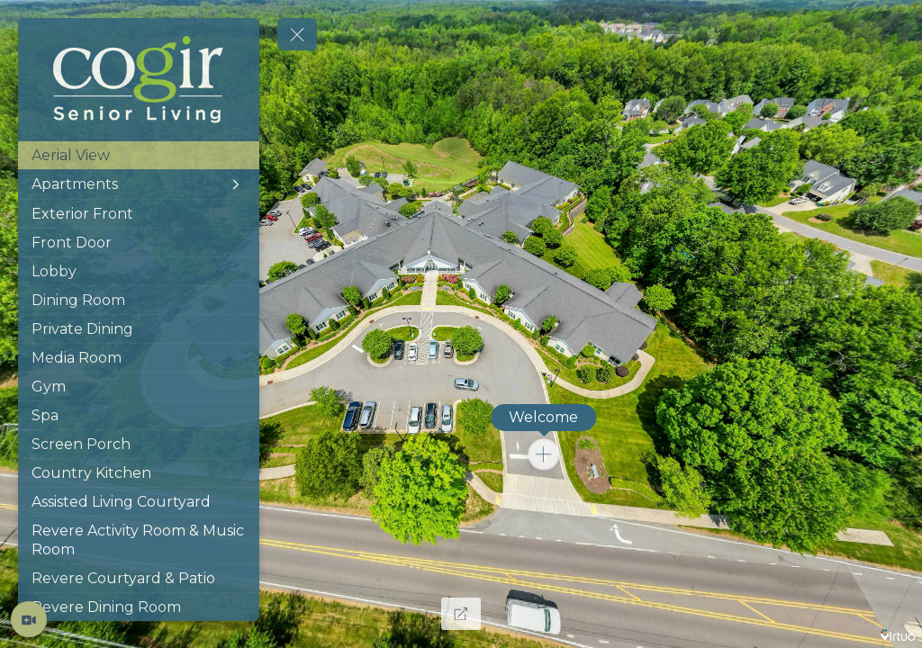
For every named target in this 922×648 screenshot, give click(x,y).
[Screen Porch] (138, 444)
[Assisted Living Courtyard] (138, 502)
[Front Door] (138, 242)
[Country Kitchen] (138, 473)
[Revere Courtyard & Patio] (138, 578)
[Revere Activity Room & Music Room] (138, 540)
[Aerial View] (138, 155)
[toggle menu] (297, 34)
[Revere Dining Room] (138, 607)
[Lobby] (138, 271)
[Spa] (138, 415)
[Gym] (138, 386)
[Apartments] (138, 184)
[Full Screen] (461, 614)
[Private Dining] (138, 329)
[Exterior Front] (138, 214)
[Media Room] (138, 358)
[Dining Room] (138, 300)
